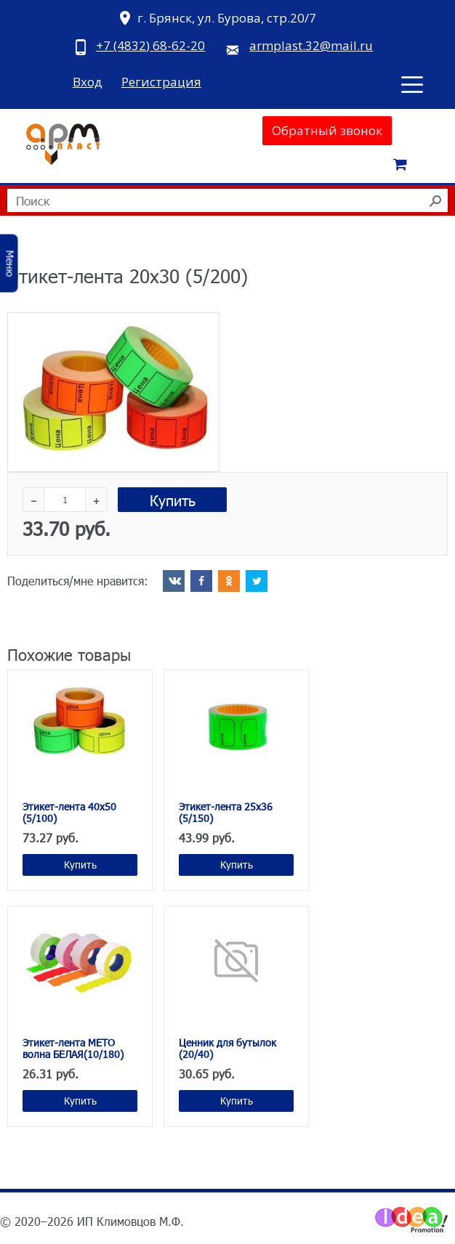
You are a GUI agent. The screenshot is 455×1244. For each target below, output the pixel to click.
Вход (87, 81)
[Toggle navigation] (412, 83)
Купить (173, 499)
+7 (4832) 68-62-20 (150, 45)
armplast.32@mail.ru (311, 45)
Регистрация (161, 81)
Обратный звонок (327, 130)
